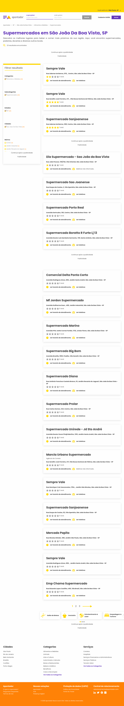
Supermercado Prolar (64, 404)
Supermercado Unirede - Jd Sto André (76, 429)
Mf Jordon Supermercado (67, 300)
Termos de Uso (8, 694)
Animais (46, 654)
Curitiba (6, 663)
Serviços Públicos (89, 660)
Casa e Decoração (50, 672)
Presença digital (38, 694)
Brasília (6, 660)
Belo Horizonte (8, 657)
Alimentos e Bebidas (50, 651)
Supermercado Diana (64, 376)
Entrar (116, 17)
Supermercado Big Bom (65, 351)
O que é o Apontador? (10, 689)
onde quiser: (58, 15)
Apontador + (37, 689)
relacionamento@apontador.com (106, 689)
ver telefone (82, 81)
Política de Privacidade (71, 689)
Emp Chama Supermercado (68, 583)
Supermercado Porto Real (67, 207)
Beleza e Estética (49, 666)
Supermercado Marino (64, 326)
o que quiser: (30, 15)
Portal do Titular (68, 691)
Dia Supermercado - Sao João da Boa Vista (79, 157)
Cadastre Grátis (104, 17)
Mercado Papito (59, 533)
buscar (86, 17)
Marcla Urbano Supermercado (70, 455)
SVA (34, 691)
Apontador (7, 25)
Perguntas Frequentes (10, 691)
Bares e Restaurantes (51, 663)
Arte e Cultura (48, 657)
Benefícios (47, 669)
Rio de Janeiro (8, 654)
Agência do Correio (55, 458)
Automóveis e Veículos (51, 660)
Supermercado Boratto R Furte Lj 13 (73, 233)
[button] (81, 621)
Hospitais (86, 654)
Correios (86, 651)
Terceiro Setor (88, 663)
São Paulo (7, 651)
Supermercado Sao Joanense (69, 182)
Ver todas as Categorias (52, 675)
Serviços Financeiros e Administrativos (97, 657)
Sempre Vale (57, 68)
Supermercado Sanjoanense (69, 119)
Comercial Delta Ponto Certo (69, 275)
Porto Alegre (7, 666)
